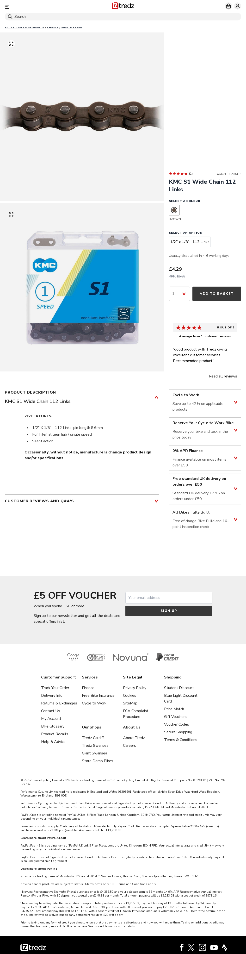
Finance (88, 687)
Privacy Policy (134, 687)
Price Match (174, 709)
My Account (51, 718)
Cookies (129, 695)
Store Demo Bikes (97, 761)
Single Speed (71, 27)
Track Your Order (55, 687)
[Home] (123, 6)
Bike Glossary (52, 726)
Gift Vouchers (175, 716)
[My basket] (228, 6)
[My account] (237, 6)
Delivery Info (51, 695)
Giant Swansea (94, 753)
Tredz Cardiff (93, 738)
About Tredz (134, 738)
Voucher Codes (176, 724)
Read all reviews (223, 376)
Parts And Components (24, 27)
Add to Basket (217, 293)
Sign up (168, 611)
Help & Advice (53, 741)
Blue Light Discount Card (180, 698)
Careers (129, 745)
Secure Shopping (178, 732)
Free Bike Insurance (98, 695)
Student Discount (179, 687)
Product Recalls (54, 734)
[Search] (123, 16)
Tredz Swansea (95, 745)
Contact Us (50, 711)
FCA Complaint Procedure (135, 713)
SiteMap (130, 703)
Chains (52, 27)
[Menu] (43, 6)
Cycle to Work (94, 703)
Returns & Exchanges (59, 703)
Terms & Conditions (180, 739)
